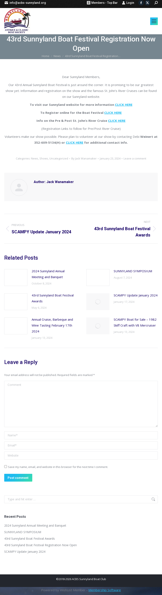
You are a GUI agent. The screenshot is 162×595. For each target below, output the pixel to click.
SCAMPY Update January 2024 (136, 295)
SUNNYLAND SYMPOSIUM (133, 271)
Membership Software (104, 590)
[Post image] (15, 277)
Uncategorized (58, 158)
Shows (43, 158)
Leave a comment (135, 158)
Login (128, 3)
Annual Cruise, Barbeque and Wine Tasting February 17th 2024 (52, 325)
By (84, 158)
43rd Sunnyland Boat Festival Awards (53, 298)
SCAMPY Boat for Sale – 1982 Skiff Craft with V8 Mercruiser (135, 322)
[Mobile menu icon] (154, 21)
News (34, 158)
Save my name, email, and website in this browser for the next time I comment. (58, 467)
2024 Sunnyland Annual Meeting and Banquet (48, 274)
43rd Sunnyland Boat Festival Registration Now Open (40, 545)
